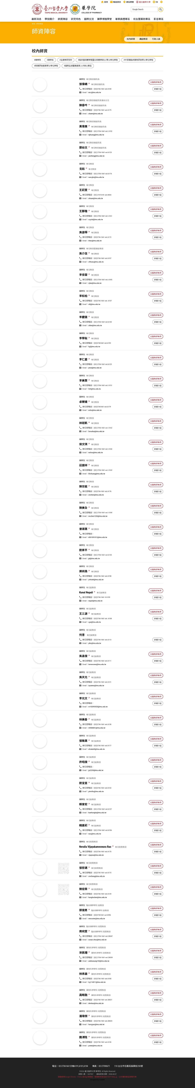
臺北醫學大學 (143, 2)
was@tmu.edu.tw (94, 846)
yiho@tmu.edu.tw (94, 656)
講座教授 (143, 39)
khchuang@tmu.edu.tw (96, 486)
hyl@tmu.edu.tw (94, 359)
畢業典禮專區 (122, 19)
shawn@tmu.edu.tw (95, 126)
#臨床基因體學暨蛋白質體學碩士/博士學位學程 (98, 60)
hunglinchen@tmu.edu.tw (97, 910)
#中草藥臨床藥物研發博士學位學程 (138, 60)
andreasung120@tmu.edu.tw (98, 974)
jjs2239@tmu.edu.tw (95, 783)
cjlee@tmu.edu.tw (94, 296)
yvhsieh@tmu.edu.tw (95, 592)
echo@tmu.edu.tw (95, 423)
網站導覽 (128, 2)
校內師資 (131, 39)
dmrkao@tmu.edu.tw (96, 1016)
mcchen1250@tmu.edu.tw (97, 529)
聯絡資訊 (115, 2)
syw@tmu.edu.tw (94, 635)
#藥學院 (37, 60)
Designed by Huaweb (97, 1080)
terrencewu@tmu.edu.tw (97, 677)
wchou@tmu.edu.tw (95, 465)
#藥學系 (50, 60)
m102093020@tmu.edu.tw (98, 719)
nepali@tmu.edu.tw (95, 613)
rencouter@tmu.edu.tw (96, 931)
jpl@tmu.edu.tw (94, 571)
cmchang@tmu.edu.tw (96, 889)
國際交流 (89, 19)
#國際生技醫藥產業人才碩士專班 (78, 66)
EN (155, 2)
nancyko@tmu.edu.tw (96, 190)
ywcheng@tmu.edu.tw (96, 169)
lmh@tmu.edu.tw (94, 402)
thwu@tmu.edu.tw (95, 253)
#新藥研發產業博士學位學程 (46, 66)
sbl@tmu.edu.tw (94, 317)
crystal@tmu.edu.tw (95, 232)
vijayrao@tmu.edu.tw (96, 868)
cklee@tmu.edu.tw (95, 338)
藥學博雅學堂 (104, 19)
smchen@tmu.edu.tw (96, 508)
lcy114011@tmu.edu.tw (96, 995)
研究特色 (76, 19)
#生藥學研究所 (66, 60)
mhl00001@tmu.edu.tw (96, 741)
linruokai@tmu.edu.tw (96, 444)
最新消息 (36, 19)
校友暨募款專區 (141, 19)
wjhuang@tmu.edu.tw (96, 147)
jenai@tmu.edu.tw (95, 380)
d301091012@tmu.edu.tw (97, 550)
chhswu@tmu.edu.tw (96, 275)
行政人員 (156, 39)
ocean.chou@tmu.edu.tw (97, 952)
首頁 (104, 2)
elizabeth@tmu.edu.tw (96, 762)
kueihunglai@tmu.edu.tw (97, 825)
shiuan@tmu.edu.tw (95, 211)
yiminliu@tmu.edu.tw (96, 804)
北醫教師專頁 (156, 82)
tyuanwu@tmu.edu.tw (96, 698)
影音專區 (158, 19)
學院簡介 (49, 19)
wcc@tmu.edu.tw (94, 92)
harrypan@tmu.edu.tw (96, 1037)
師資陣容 (63, 19)
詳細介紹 (158, 89)
